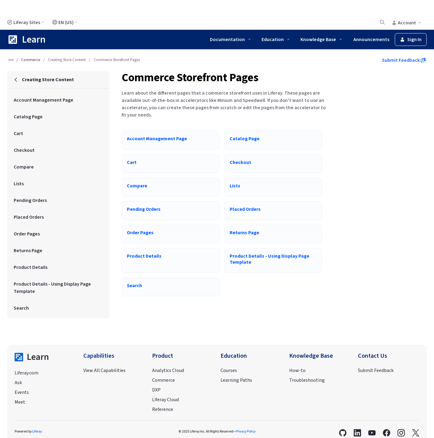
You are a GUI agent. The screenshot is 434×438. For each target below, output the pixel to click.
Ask (18, 382)
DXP (156, 390)
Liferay (37, 431)
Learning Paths (236, 380)
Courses (228, 370)
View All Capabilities (104, 370)
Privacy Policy (245, 431)
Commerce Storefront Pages (190, 78)
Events (22, 392)
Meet (20, 402)
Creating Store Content (67, 60)
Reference (162, 409)
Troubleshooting (307, 380)
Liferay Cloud (165, 399)
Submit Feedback (403, 60)
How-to (297, 370)
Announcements (371, 39)
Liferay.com (26, 373)
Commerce (30, 60)
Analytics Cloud (168, 370)
